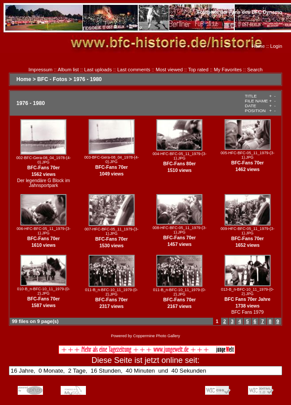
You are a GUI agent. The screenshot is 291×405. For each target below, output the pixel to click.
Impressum (40, 69)
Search (255, 69)
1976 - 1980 (88, 79)
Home (258, 46)
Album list (68, 69)
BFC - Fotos (52, 79)
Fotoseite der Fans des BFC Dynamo (239, 12)
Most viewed (169, 69)
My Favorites (228, 69)
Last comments (134, 69)
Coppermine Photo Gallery (156, 336)
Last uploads (98, 69)
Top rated (198, 69)
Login (276, 46)
